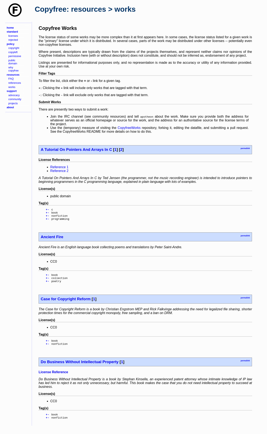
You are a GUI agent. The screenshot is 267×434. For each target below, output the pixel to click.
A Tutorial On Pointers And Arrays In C (76, 149)
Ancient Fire (52, 239)
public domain (12, 62)
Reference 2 (59, 171)
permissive (14, 56)
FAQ (11, 78)
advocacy (14, 95)
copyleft (13, 52)
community (14, 99)
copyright (13, 48)
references (14, 82)
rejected (13, 39)
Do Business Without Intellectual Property (79, 367)
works (11, 87)
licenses (13, 35)
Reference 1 (59, 167)
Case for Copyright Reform (66, 303)
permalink (245, 148)
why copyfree (13, 69)
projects (13, 103)
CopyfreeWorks (129, 128)
